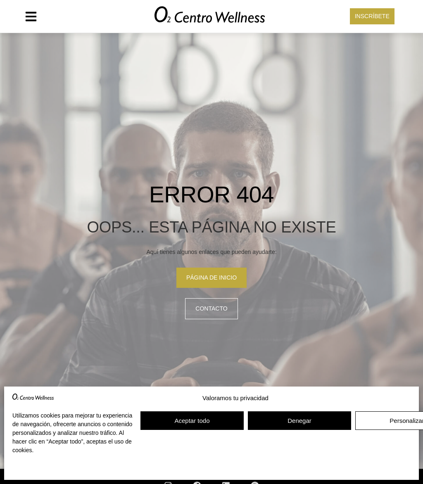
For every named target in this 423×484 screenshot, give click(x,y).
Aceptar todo (191, 420)
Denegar (299, 420)
